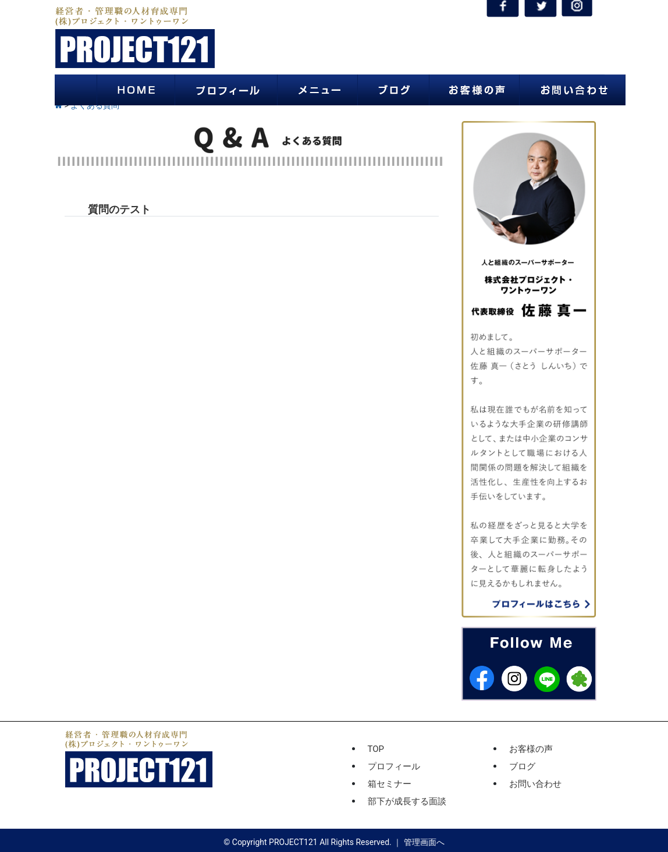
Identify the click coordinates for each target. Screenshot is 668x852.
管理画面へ (424, 842)
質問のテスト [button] (119, 209)
